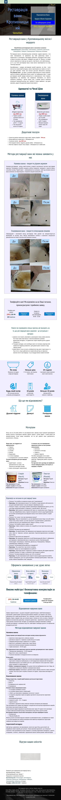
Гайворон (23, 51)
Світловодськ (32, 49)
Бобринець (39, 51)
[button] (39, 26)
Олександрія (24, 49)
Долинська (46, 49)
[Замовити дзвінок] (24, 314)
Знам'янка (40, 49)
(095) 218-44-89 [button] (16, 783)
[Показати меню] (5, 1)
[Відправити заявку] (49, 314)
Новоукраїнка (17, 51)
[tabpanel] (30, 5)
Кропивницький (16, 49)
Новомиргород (31, 51)
